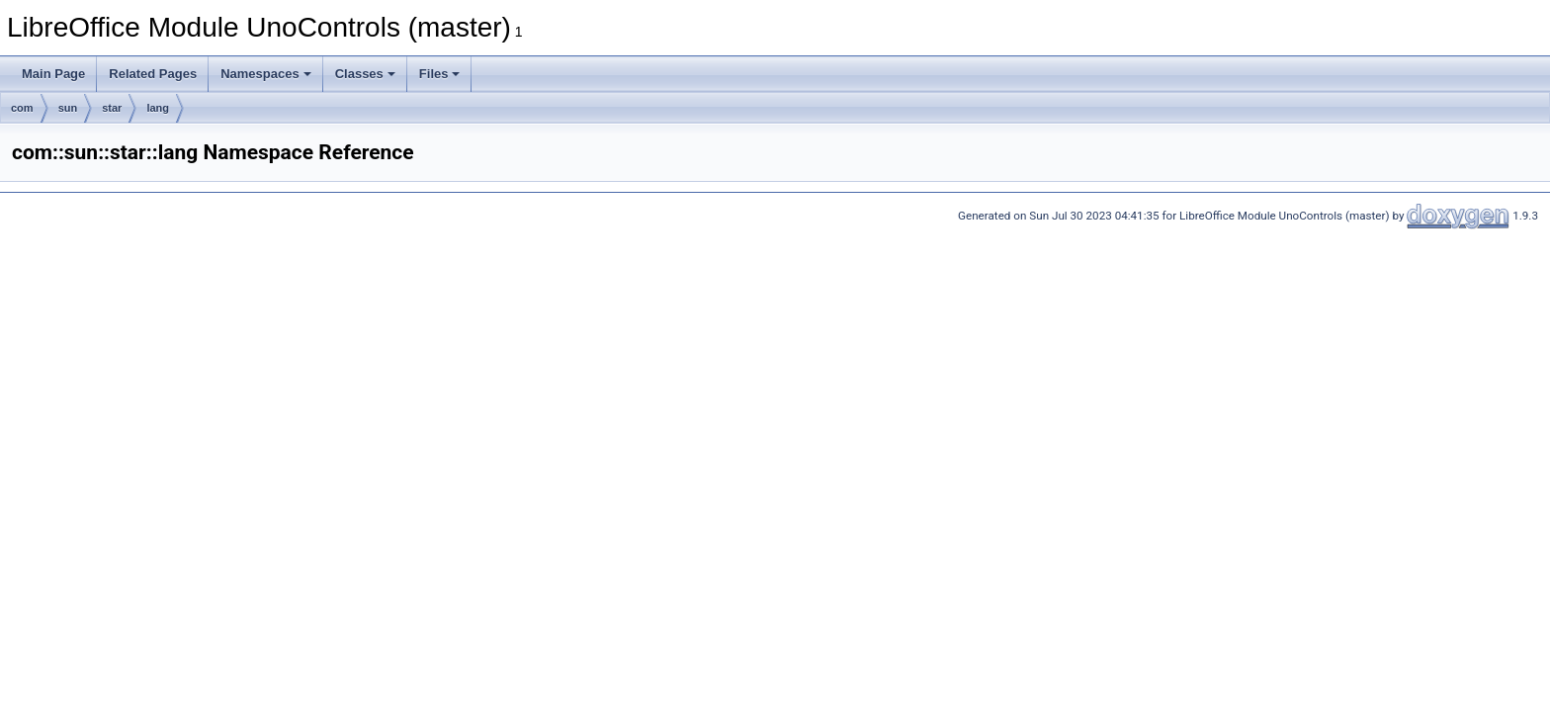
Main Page (53, 73)
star (112, 108)
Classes (365, 73)
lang (157, 108)
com (22, 108)
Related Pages (153, 73)
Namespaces (265, 73)
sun (68, 108)
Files (440, 73)
